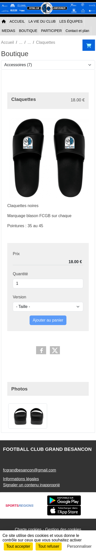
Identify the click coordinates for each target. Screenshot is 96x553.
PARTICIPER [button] (51, 31)
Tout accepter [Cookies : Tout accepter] (18, 546)
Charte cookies (28, 529)
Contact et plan (77, 31)
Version (19, 297)
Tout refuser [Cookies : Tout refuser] (48, 546)
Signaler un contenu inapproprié (31, 485)
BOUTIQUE (28, 31)
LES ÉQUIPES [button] (71, 21)
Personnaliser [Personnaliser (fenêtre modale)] (79, 546)
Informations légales (21, 479)
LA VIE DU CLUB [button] (42, 21)
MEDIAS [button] (8, 31)
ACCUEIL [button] (17, 21)
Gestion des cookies (63, 529)
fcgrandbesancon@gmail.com (29, 470)
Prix (16, 254)
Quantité (20, 274)
